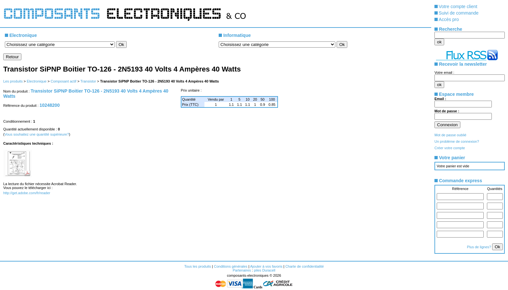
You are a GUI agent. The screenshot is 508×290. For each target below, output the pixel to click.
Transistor (88, 81)
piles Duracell (264, 270)
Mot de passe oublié (450, 135)
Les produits (13, 81)
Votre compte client (458, 6)
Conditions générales (230, 266)
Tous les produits (197, 266)
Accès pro (449, 19)
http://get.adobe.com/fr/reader (26, 193)
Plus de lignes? (479, 247)
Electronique (36, 81)
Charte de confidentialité (304, 266)
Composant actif (63, 81)
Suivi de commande (459, 13)
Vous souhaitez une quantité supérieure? (37, 134)
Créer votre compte (449, 148)
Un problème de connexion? (456, 141)
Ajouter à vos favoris (266, 266)
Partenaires (242, 270)
